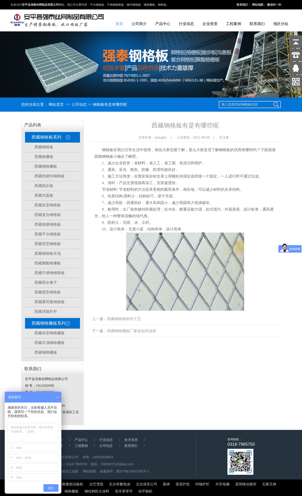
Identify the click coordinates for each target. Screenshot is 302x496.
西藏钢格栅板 (45, 166)
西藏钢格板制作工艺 (124, 319)
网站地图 (257, 4)
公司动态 (79, 104)
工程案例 (233, 24)
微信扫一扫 (274, 4)
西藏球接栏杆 (45, 311)
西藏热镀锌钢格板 (49, 176)
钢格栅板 (71, 491)
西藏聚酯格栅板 (47, 263)
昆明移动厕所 (245, 484)
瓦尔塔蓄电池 (119, 484)
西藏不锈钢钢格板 (49, 273)
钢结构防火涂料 (96, 491)
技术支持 (131, 440)
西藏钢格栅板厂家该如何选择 (131, 331)
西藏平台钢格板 (47, 234)
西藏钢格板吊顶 (47, 253)
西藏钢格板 (43, 147)
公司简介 (139, 24)
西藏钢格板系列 (46, 137)
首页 (119, 24)
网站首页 (56, 104)
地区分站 (280, 24)
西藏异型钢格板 (47, 244)
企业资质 (210, 24)
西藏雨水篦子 (45, 282)
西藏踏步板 (43, 186)
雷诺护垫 (183, 484)
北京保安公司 (146, 484)
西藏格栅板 (43, 157)
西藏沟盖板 (43, 195)
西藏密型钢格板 (47, 292)
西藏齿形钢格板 (47, 205)
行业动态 (186, 24)
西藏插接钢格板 (47, 224)
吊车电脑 (222, 484)
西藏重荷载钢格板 (49, 302)
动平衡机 (145, 491)
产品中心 (162, 24)
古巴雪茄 (96, 484)
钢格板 (107, 156)
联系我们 (242, 4)
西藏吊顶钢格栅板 (49, 343)
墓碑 (166, 484)
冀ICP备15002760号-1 (132, 471)
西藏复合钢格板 (47, 215)
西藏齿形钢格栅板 (49, 333)
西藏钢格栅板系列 (49, 323)
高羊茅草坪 (124, 491)
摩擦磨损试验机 (71, 484)
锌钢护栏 (202, 484)
